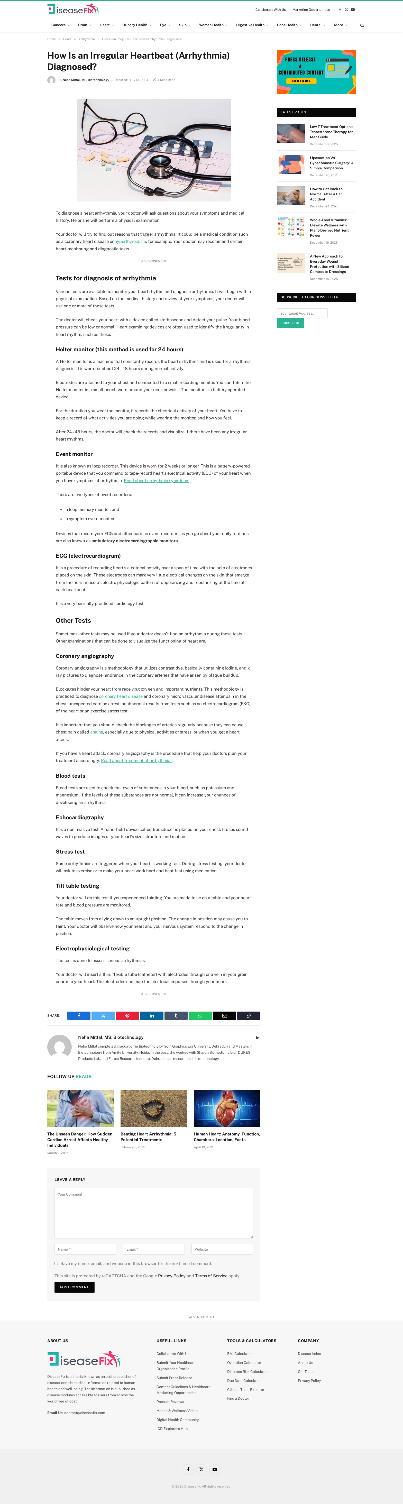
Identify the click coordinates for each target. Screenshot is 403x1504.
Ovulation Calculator (244, 1362)
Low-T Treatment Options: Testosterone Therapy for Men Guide (331, 132)
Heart (105, 25)
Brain (82, 25)
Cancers (58, 25)
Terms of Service (211, 1275)
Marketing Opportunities (311, 10)
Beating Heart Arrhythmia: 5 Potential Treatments (148, 1136)
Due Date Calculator (244, 1380)
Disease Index (309, 1353)
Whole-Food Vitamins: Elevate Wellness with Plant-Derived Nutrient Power (329, 227)
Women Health (211, 25)
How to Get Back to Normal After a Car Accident (326, 194)
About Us (305, 1362)
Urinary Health (134, 25)
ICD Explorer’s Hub (172, 1428)
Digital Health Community (178, 1419)
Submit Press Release (174, 1377)
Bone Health (287, 25)
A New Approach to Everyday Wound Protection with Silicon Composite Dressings (329, 264)
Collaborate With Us (270, 10)
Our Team (306, 1371)
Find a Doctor (238, 1398)
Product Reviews (170, 1401)
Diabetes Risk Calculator (247, 1371)
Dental (316, 25)
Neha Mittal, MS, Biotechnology (86, 80)
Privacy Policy (172, 1275)
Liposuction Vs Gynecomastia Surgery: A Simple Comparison (332, 163)
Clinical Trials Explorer (245, 1389)
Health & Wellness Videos (177, 1410)
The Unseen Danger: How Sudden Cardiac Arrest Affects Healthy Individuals (79, 1139)
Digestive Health (250, 25)
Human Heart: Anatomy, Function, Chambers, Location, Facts (227, 1136)
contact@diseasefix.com (84, 1412)
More (338, 25)
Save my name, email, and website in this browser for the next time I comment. (136, 1262)
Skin (183, 25)
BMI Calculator (239, 1353)
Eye (163, 25)
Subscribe (290, 323)
